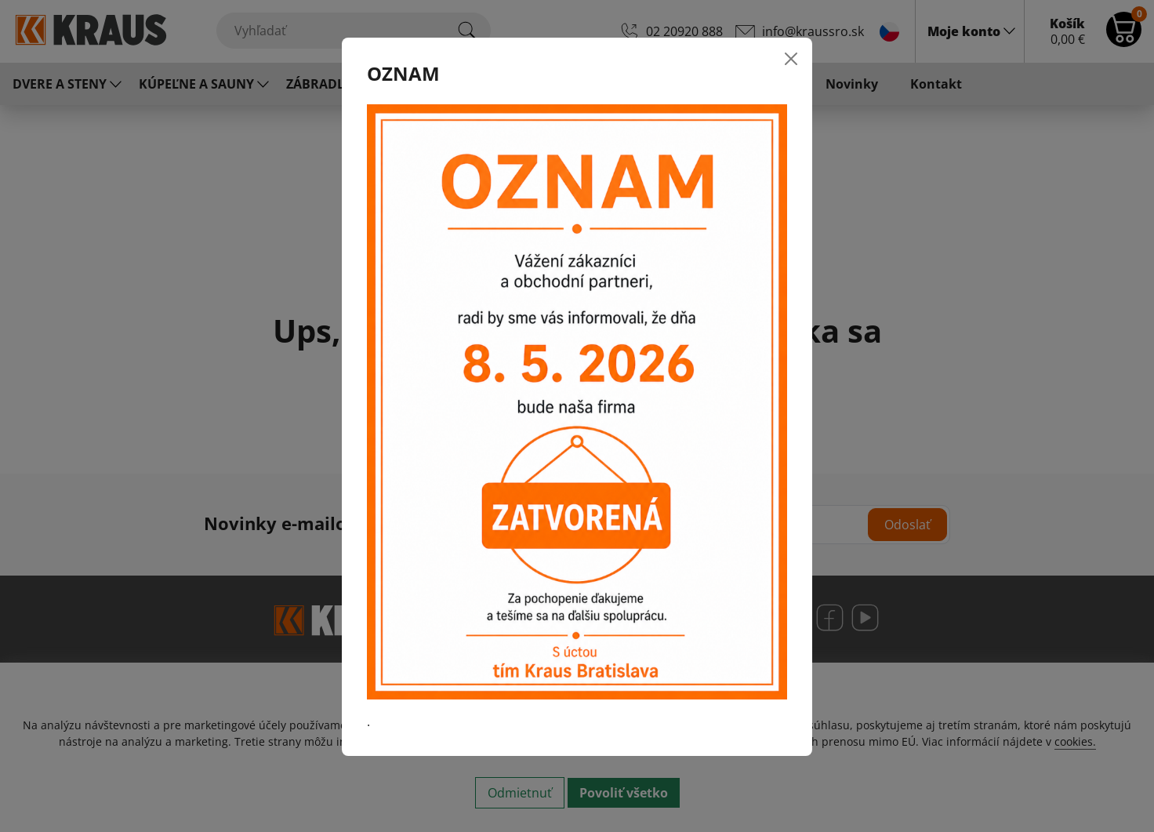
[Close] (791, 58)
